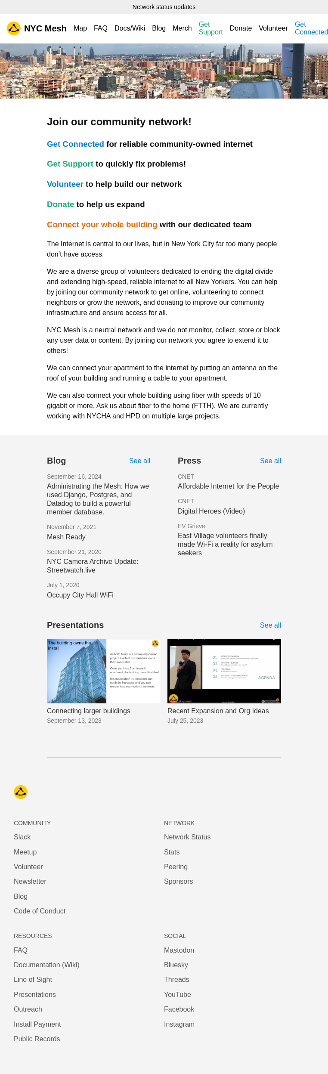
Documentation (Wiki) (47, 965)
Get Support (211, 28)
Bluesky (176, 965)
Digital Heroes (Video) (211, 511)
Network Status (187, 837)
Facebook (179, 1009)
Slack (22, 837)
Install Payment (37, 1024)
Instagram (179, 1024)
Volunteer (273, 28)
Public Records (37, 1039)
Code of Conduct (39, 911)
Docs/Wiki (129, 28)
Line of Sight (33, 979)
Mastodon (179, 950)
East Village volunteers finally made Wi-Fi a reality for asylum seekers (225, 544)
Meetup (25, 852)
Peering (176, 866)
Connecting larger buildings (88, 711)
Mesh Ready (66, 537)
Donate (241, 28)
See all (139, 460)
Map (80, 28)
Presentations (35, 994)
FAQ (101, 28)
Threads (176, 979)
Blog (159, 28)
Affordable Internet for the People (228, 486)
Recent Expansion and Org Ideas (218, 711)
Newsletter (30, 881)
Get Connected (75, 144)
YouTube (177, 994)
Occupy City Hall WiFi (80, 595)
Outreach (28, 1009)
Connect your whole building (102, 224)
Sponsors (178, 881)
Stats (171, 852)
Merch (182, 28)
